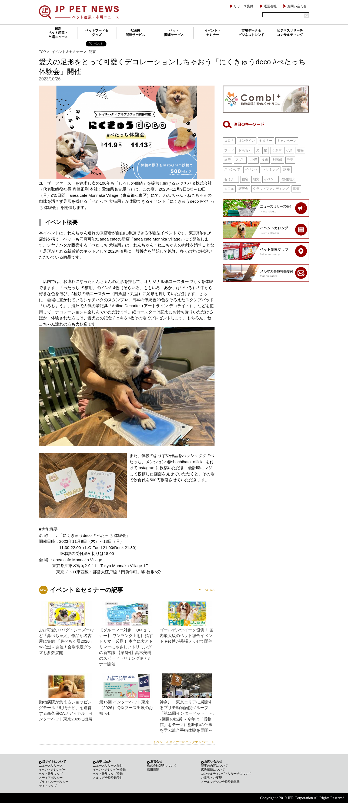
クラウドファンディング (271, 189)
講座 (286, 169)
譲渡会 (243, 189)
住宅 (245, 179)
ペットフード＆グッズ (96, 33)
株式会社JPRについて (161, 765)
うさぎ (277, 150)
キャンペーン (286, 141)
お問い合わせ (297, 6)
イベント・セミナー (213, 33)
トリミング (271, 169)
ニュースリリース (51, 765)
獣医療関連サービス (135, 33)
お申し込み (103, 761)
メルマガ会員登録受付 (108, 777)
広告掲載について (213, 769)
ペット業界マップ (51, 773)
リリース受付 (243, 6)
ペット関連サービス (174, 33)
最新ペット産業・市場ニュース (58, 33)
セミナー (265, 141)
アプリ (240, 160)
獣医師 (277, 160)
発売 (290, 160)
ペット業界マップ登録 (108, 773)
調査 (296, 189)
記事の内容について (214, 765)
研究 (256, 179)
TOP (42, 52)
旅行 (227, 160)
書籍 (300, 150)
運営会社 (270, 6)
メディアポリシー (51, 777)
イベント (251, 169)
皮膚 (265, 160)
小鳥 (289, 150)
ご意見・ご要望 (211, 777)
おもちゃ (245, 150)
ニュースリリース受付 (108, 765)
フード (229, 150)
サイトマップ (48, 785)
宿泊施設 (288, 179)
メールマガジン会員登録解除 (220, 781)
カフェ (229, 189)
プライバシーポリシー (54, 781)
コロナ (229, 141)
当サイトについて (54, 761)
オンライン (247, 141)
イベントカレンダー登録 (109, 769)
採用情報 (153, 769)
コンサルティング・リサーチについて (226, 773)
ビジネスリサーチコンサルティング (290, 33)
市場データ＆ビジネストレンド (251, 33)
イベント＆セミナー (67, 52)
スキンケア (232, 169)
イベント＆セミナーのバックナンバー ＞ (184, 742)
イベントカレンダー (52, 769)
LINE (253, 160)
